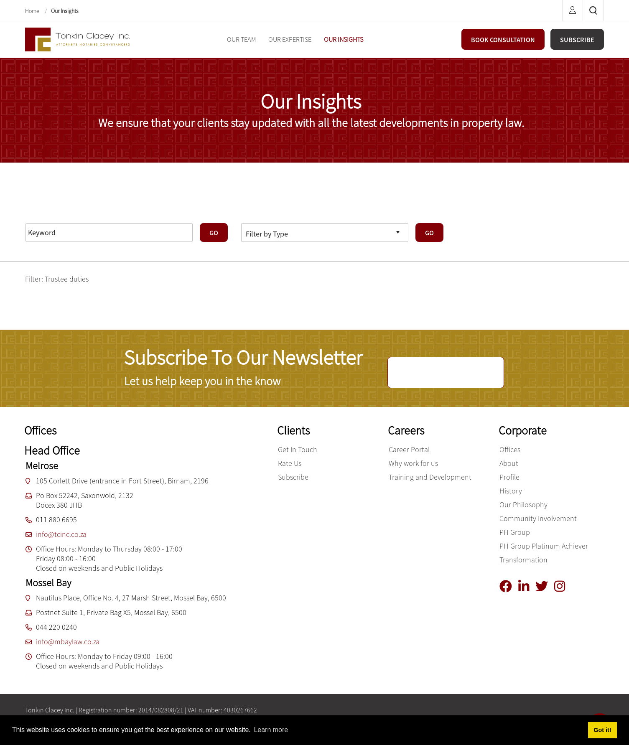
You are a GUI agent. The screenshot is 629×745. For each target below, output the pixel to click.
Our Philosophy (523, 504)
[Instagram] (562, 586)
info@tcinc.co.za (61, 534)
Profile (509, 477)
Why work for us (413, 463)
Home (33, 11)
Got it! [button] (602, 730)
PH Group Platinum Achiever (543, 546)
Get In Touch (297, 449)
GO (213, 233)
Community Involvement (538, 518)
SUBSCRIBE (577, 40)
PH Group (514, 532)
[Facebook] (508, 586)
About (508, 463)
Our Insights (65, 11)
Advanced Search (105, 211)
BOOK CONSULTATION (503, 40)
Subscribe (293, 477)
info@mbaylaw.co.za (67, 641)
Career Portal (409, 449)
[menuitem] (241, 39)
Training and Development (430, 477)
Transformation (523, 559)
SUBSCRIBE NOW (445, 373)
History (510, 491)
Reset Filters (49, 211)
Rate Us (289, 463)
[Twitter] (544, 586)
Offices (509, 449)
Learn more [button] (271, 729)
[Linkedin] (526, 586)
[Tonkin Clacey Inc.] (77, 38)
